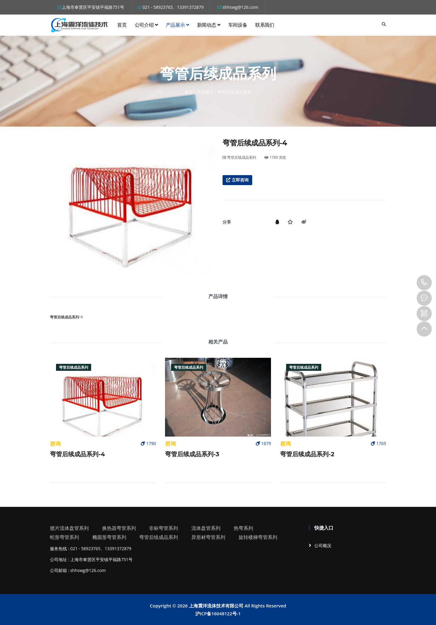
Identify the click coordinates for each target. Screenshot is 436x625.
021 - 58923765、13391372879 (171, 7)
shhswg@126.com (237, 7)
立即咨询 (237, 180)
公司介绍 (146, 25)
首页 (122, 25)
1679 (263, 443)
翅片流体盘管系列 (69, 528)
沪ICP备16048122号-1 (218, 613)
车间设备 (237, 25)
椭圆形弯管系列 (109, 537)
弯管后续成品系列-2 (307, 454)
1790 (148, 443)
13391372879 (424, 282)
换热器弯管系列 (119, 528)
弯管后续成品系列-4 (77, 454)
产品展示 (177, 25)
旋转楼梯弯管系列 (258, 537)
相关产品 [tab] (218, 342)
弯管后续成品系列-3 (192, 454)
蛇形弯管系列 (64, 537)
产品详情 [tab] (218, 296)
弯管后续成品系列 (239, 157)
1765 (378, 443)
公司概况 (322, 545)
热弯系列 (243, 528)
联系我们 (264, 25)
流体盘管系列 (205, 528)
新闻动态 (208, 25)
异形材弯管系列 (208, 537)
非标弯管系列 (163, 528)
